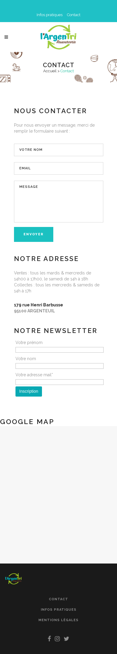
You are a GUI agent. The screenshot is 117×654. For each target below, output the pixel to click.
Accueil (50, 71)
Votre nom (25, 358)
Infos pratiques (50, 15)
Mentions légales (58, 620)
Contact (73, 15)
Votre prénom (29, 342)
